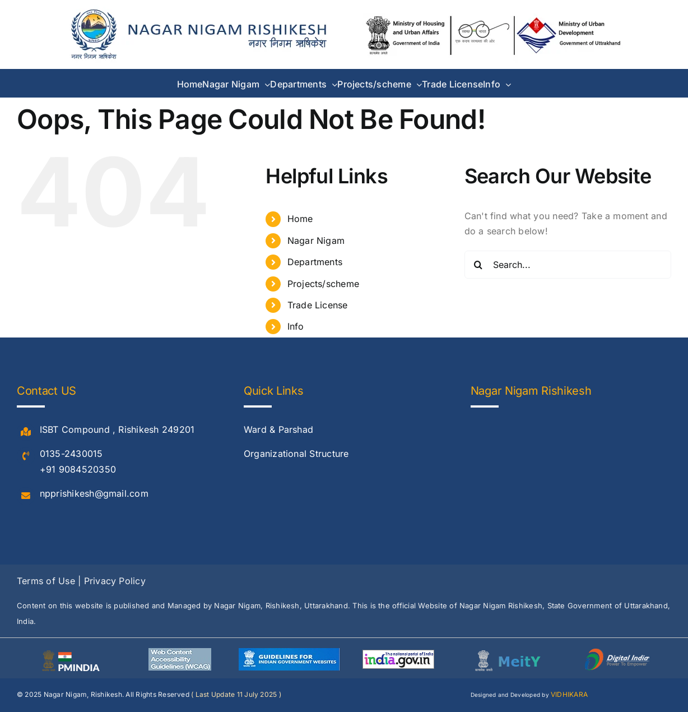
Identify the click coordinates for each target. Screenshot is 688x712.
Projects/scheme (323, 283)
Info (295, 326)
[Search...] (567, 265)
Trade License (317, 305)
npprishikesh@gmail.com (94, 493)
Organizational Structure (296, 453)
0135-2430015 (71, 453)
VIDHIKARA (569, 694)
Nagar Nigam (316, 240)
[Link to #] (26, 432)
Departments (315, 261)
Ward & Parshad (278, 429)
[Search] (478, 265)
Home (300, 218)
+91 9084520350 (78, 469)
